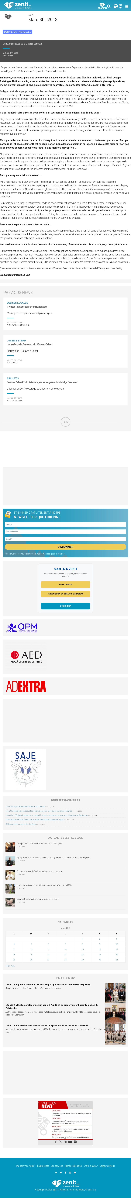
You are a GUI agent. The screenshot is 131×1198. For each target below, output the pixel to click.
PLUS (65, 421)
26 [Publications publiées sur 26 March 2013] (31, 960)
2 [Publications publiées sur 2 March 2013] (99, 939)
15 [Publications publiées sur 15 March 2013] (82, 950)
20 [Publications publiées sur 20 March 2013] (48, 955)
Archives (13, 378)
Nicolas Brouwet (15, 401)
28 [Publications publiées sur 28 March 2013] (65, 960)
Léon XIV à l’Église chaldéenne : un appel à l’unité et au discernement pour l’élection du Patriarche (46, 815)
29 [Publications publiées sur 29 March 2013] (82, 960)
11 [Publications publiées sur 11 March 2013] (14, 950)
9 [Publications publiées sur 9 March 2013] (99, 944)
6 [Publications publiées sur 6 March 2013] (48, 944)
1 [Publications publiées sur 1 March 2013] (82, 939)
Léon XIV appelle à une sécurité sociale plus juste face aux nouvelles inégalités (38, 811)
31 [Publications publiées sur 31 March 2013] (117, 960)
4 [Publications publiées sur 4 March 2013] (14, 944)
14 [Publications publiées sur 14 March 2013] (65, 950)
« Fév (7, 966)
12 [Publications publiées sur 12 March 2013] (31, 950)
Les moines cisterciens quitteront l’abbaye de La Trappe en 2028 (44, 885)
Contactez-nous (107, 1166)
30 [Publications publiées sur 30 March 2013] (100, 960)
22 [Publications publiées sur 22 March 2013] (82, 955)
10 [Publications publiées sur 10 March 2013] (117, 944)
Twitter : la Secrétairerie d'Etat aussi (27, 306)
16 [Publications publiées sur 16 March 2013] (100, 950)
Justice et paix (16, 340)
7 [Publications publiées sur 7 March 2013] (65, 944)
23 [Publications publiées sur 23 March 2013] (100, 955)
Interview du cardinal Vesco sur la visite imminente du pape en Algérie (34, 820)
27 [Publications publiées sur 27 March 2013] (48, 960)
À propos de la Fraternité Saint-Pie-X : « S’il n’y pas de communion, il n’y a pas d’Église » (53, 858)
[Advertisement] (65, 449)
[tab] (52, 1105)
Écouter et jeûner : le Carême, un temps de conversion (39, 872)
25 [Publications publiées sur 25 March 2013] (14, 960)
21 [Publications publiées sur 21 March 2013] (65, 955)
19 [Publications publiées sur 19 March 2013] (31, 955)
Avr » (13, 966)
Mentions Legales (73, 1166)
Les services (57, 1166)
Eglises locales (17, 302)
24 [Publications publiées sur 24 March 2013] (117, 955)
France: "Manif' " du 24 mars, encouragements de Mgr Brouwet (42, 382)
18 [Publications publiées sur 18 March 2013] (14, 955)
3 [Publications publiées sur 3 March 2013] (116, 939)
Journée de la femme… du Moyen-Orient (29, 344)
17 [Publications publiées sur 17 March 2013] (117, 950)
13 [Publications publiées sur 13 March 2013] (48, 950)
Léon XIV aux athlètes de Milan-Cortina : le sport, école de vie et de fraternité (46, 1025)
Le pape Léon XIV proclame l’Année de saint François (39, 844)
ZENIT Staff (8, 55)
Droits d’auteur (91, 1166)
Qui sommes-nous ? (25, 1166)
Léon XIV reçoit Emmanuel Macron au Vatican (25, 807)
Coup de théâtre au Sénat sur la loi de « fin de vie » (37, 899)
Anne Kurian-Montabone (18, 325)
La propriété (43, 1166)
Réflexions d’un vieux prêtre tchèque (20, 824)
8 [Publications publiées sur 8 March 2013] (82, 944)
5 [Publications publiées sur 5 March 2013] (31, 944)
